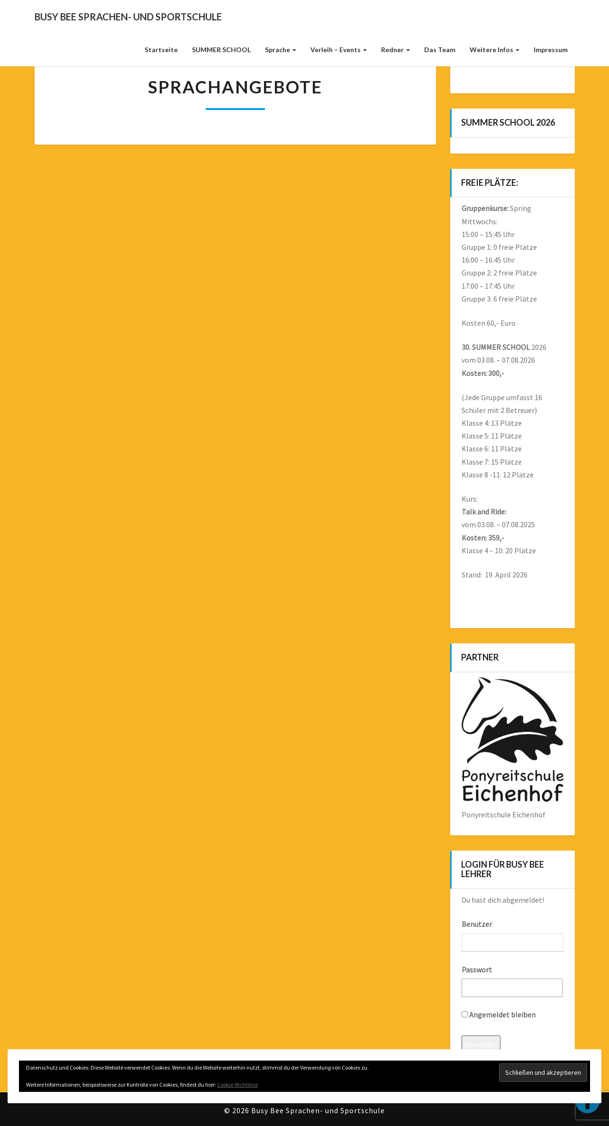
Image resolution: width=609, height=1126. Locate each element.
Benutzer (477, 924)
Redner (395, 50)
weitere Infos (494, 50)
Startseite (161, 50)
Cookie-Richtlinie (237, 1084)
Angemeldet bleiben (499, 1014)
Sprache (280, 50)
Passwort (477, 969)
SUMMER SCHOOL (221, 50)
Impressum (551, 50)
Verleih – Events (338, 50)
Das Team (439, 50)
